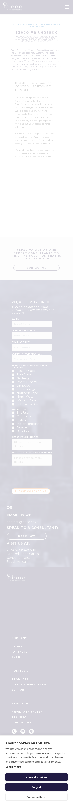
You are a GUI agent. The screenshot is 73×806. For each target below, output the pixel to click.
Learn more (13, 766)
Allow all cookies (36, 777)
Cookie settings (36, 797)
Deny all (36, 787)
